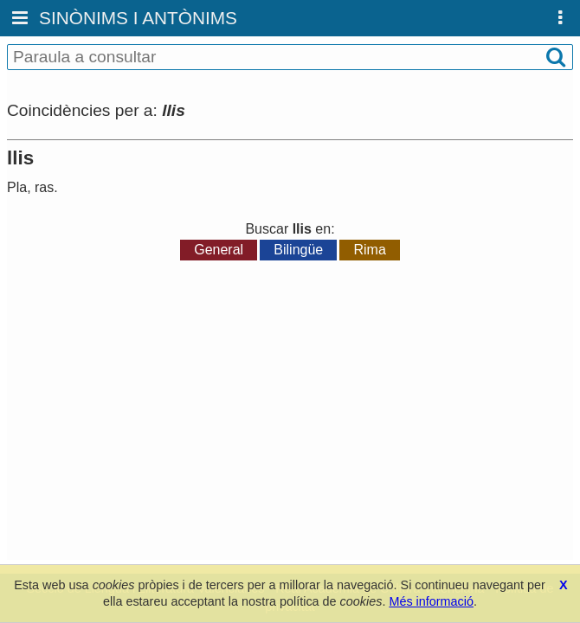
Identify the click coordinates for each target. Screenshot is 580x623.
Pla (17, 187)
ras (44, 187)
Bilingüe (298, 249)
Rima (369, 249)
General (218, 249)
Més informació (431, 601)
